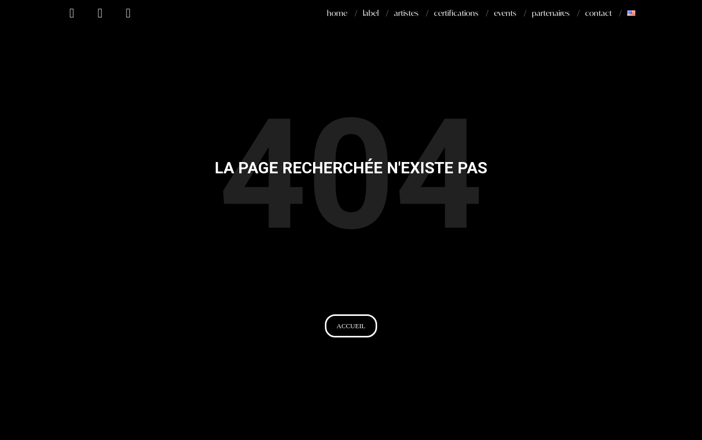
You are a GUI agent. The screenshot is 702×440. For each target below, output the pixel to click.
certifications (456, 13)
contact (598, 13)
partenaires (551, 13)
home (337, 13)
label (371, 13)
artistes (406, 13)
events (505, 13)
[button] (351, 325)
